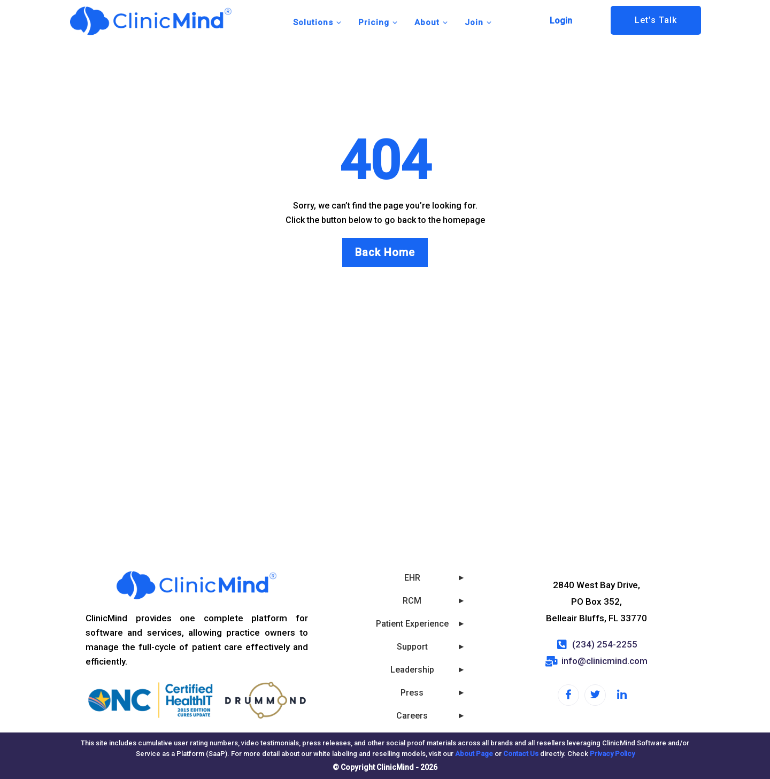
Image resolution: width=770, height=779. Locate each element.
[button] (564, 21)
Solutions (317, 22)
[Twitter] (595, 695)
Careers (412, 716)
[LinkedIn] (622, 695)
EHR (412, 578)
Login (561, 21)
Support (412, 647)
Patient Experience (412, 624)
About (431, 22)
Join (478, 22)
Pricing (378, 22)
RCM (412, 601)
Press (412, 693)
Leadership (412, 670)
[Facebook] (568, 695)
